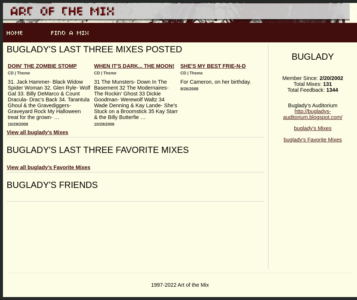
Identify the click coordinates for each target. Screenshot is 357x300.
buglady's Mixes (313, 128)
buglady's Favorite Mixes (313, 140)
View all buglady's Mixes (37, 132)
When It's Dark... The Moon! (134, 66)
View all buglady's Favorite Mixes (48, 167)
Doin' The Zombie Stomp (42, 66)
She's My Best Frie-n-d (213, 66)
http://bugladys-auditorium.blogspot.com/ (313, 114)
